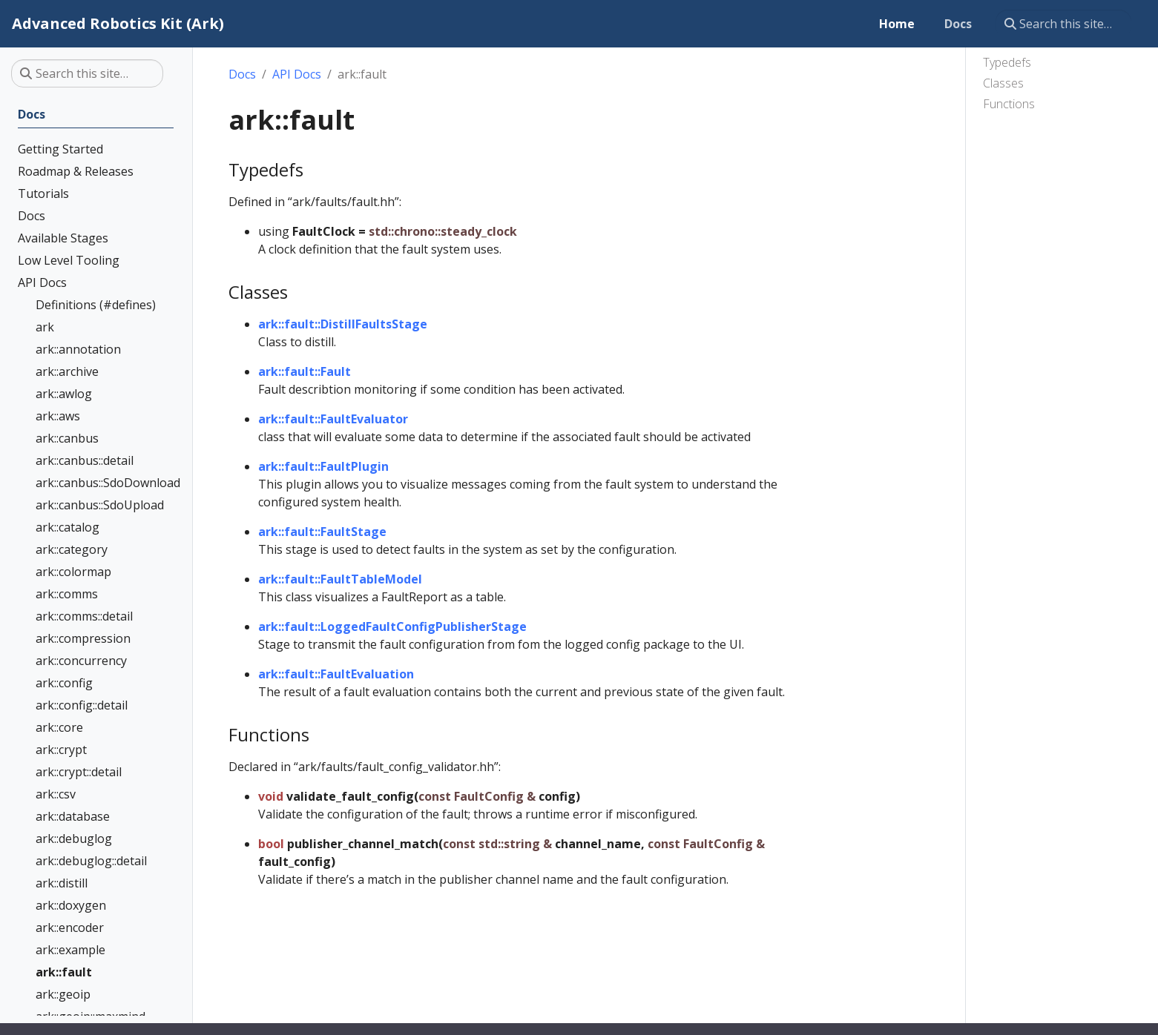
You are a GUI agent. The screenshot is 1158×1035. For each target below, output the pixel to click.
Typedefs (1007, 62)
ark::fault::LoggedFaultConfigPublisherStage (392, 626)
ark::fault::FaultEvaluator (333, 419)
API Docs (296, 74)
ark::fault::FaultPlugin (323, 466)
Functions (1009, 104)
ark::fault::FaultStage (322, 531)
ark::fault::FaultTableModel (340, 579)
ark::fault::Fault (304, 371)
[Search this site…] (1063, 24)
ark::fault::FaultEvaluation (336, 674)
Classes (1003, 83)
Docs (242, 74)
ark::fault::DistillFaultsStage (342, 324)
